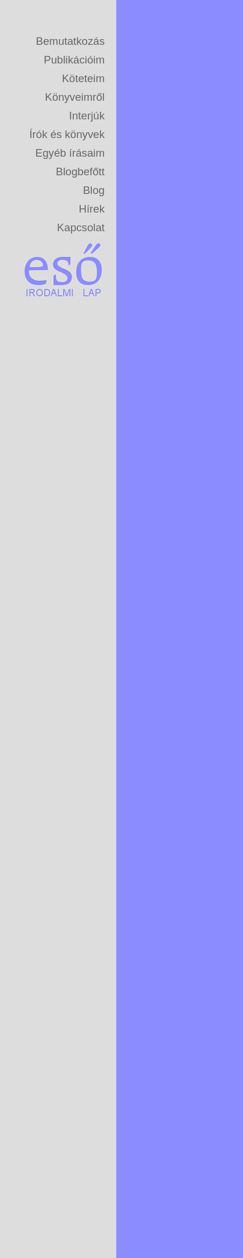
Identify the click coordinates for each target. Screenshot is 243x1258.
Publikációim (74, 60)
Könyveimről (75, 97)
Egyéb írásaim (70, 153)
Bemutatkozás (70, 41)
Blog (94, 190)
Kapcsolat (81, 227)
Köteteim (83, 78)
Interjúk (87, 115)
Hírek (91, 209)
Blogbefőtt (80, 171)
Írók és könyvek (67, 134)
